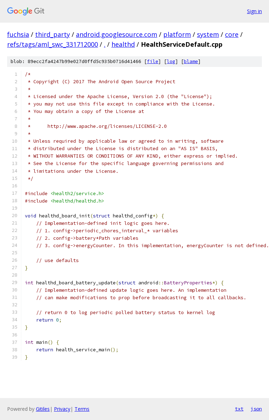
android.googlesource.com (116, 34)
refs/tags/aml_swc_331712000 (52, 44)
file (152, 61)
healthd (123, 44)
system (208, 34)
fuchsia (18, 34)
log (171, 61)
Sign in (254, 11)
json (256, 408)
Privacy (62, 408)
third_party (52, 34)
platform (177, 34)
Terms (82, 408)
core (231, 34)
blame (191, 61)
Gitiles (43, 408)
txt (239, 408)
